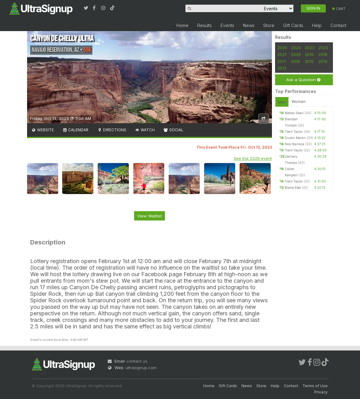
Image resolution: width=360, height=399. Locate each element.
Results (204, 25)
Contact (338, 25)
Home (182, 25)
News (249, 25)
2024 (296, 47)
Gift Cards (293, 25)
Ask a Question (303, 79)
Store (268, 25)
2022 (323, 47)
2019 (309, 54)
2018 (322, 54)
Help (317, 25)
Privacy (321, 392)
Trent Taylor (294, 131)
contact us (137, 361)
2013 (281, 68)
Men (282, 102)
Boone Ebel (293, 187)
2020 (296, 54)
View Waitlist (149, 215)
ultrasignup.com (141, 367)
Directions (111, 130)
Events (227, 25)
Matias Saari (294, 113)
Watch (145, 130)
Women (299, 101)
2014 (322, 61)
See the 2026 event (253, 158)
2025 (282, 47)
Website (42, 130)
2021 (281, 54)
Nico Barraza (294, 144)
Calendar (75, 130)
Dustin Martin (295, 138)
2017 (281, 61)
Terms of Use (315, 385)
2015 (309, 61)
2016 (295, 61)
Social (173, 130)
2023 (310, 47)
